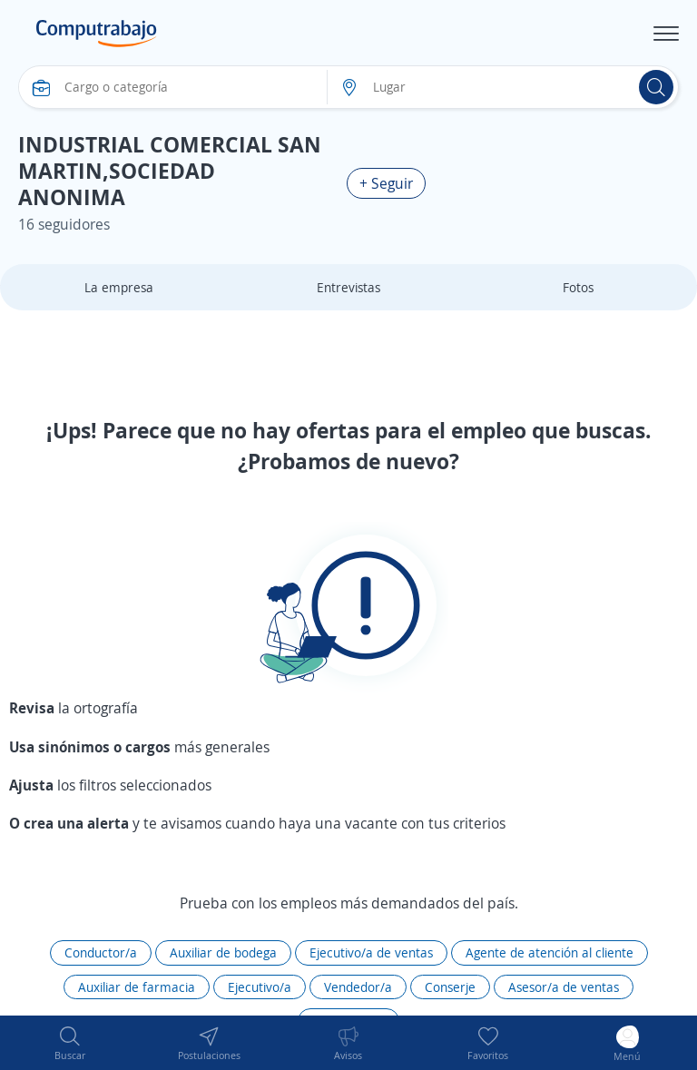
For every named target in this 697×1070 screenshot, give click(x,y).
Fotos (578, 287)
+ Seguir (386, 183)
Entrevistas (348, 287)
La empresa (118, 287)
